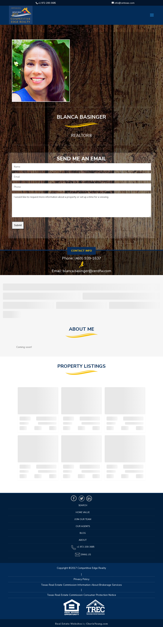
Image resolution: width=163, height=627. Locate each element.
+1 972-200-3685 (47, 2)
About (83, 540)
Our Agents (83, 526)
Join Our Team (82, 519)
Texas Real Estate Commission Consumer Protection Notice (81, 595)
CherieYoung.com (97, 624)
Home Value (83, 512)
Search (82, 505)
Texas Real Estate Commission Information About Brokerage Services (81, 585)
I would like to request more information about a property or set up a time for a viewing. (81, 205)
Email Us (83, 555)
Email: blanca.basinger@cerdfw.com (81, 271)
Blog (83, 533)
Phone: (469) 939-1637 (81, 258)
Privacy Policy (81, 579)
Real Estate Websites (68, 624)
